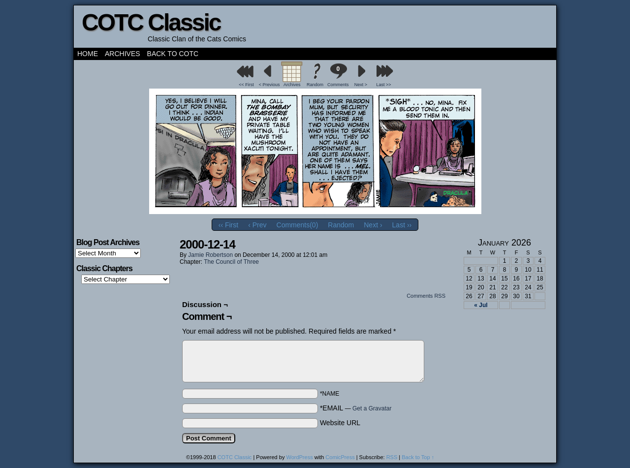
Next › (373, 225)
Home (87, 54)
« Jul (480, 305)
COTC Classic (151, 22)
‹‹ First (228, 225)
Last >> (384, 84)
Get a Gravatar (371, 408)
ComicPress (339, 457)
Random (315, 84)
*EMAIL (356, 408)
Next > (360, 84)
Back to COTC (173, 54)
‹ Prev (257, 225)
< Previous (269, 84)
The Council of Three (231, 261)
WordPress (299, 457)
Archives (122, 54)
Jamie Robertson (210, 254)
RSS (392, 457)
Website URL (340, 423)
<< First (246, 84)
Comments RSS (426, 296)
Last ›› (402, 225)
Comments (338, 75)
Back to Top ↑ (418, 457)
